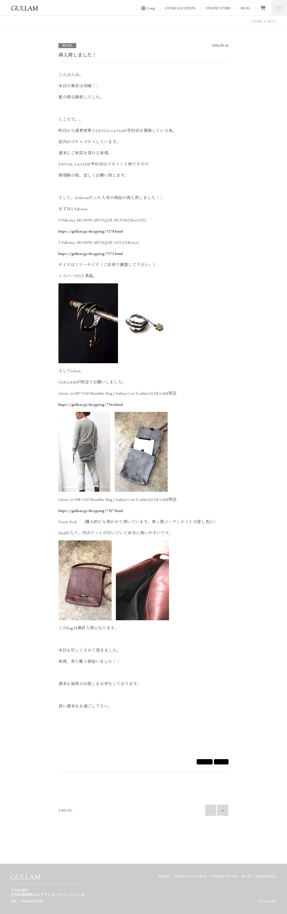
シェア (205, 762)
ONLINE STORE (218, 8)
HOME (257, 21)
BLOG (245, 8)
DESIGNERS (266, 876)
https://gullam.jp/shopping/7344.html (90, 404)
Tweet (221, 762)
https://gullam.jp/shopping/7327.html (90, 510)
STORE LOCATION (180, 8)
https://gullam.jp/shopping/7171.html (90, 253)
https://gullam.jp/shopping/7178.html (90, 231)
